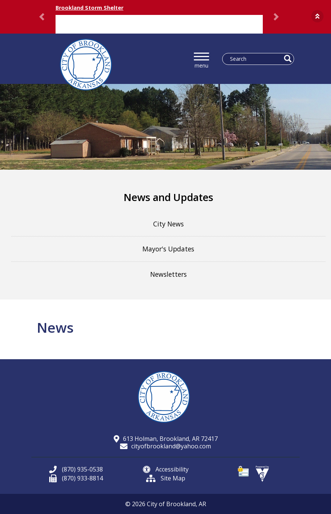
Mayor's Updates (168, 248)
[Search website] (255, 59)
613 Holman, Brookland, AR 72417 (166, 439)
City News (168, 223)
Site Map (165, 478)
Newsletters (168, 274)
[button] (317, 16)
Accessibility (166, 469)
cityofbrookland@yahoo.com (165, 446)
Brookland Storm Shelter (89, 7)
